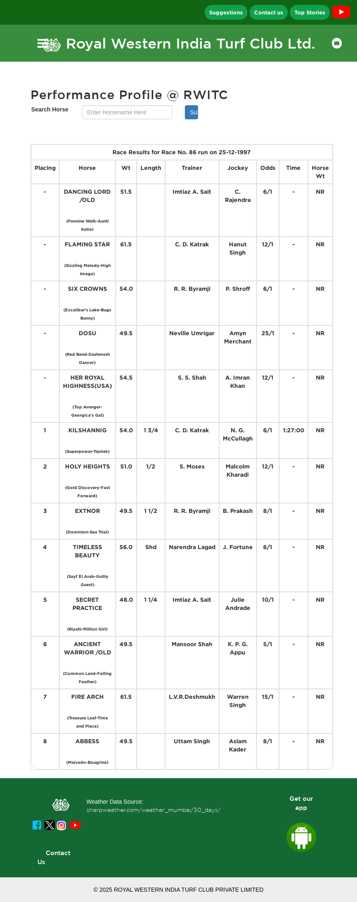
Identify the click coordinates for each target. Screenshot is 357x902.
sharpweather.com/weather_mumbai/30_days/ (153, 810)
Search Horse (49, 109)
